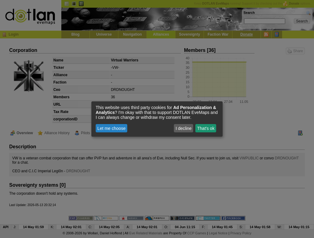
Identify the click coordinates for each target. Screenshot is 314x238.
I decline (184, 128)
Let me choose (112, 128)
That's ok (205, 128)
